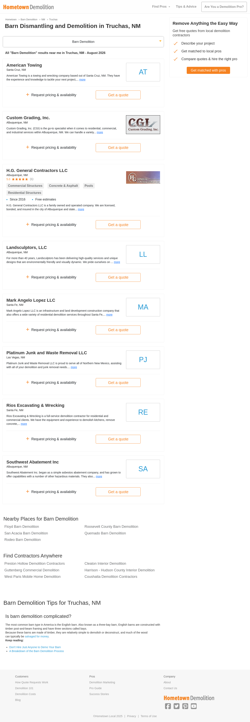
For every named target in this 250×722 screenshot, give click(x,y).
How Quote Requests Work (31, 682)
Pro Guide (95, 688)
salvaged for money (36, 636)
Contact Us (170, 688)
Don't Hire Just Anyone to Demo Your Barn (35, 647)
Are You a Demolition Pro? (224, 6)
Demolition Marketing (102, 682)
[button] (168, 706)
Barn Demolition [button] (83, 41)
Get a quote (118, 95)
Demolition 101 (24, 688)
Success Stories (99, 694)
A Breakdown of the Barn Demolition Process (36, 651)
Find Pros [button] (159, 6)
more (82, 79)
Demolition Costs (25, 694)
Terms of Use (149, 716)
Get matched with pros (208, 70)
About (167, 682)
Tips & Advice (186, 6)
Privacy (131, 716)
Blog (18, 699)
